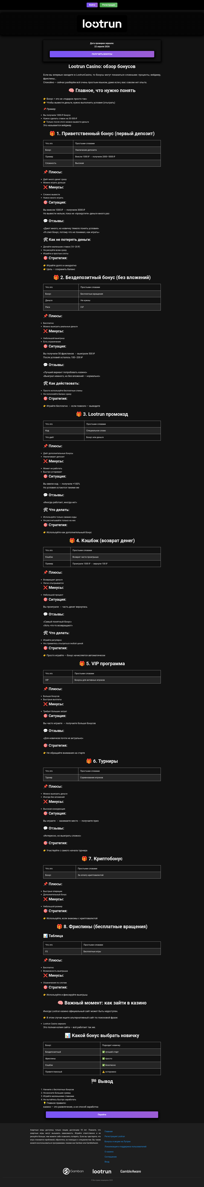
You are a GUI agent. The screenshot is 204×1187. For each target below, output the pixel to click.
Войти (92, 5)
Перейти (102, 1114)
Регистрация (108, 5)
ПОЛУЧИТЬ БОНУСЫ (102, 54)
